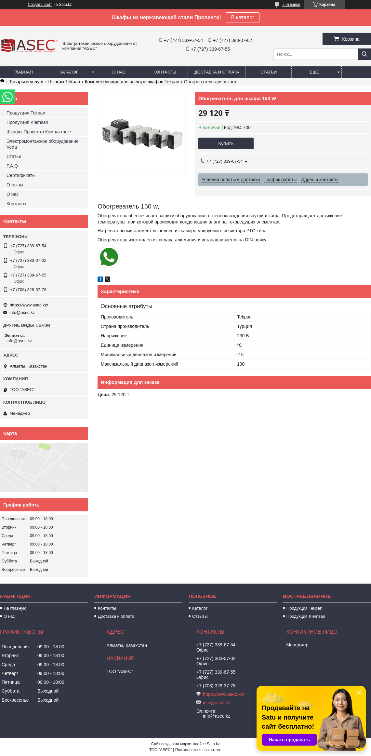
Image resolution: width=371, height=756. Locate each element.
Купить (225, 143)
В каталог (242, 17)
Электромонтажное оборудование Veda (43, 144)
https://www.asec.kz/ (29, 305)
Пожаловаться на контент (198, 750)
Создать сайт (40, 4)
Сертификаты (21, 175)
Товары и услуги (26, 81)
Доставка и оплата (216, 72)
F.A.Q (12, 166)
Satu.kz (213, 744)
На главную (15, 608)
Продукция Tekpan (26, 112)
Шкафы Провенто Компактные (39, 131)
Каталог (69, 72)
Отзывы (15, 184)
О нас (119, 72)
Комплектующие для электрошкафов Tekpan (132, 81)
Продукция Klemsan (27, 122)
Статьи (268, 72)
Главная (23, 72)
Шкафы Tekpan (64, 81)
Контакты (164, 72)
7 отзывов (291, 4)
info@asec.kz (22, 312)
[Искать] (364, 54)
